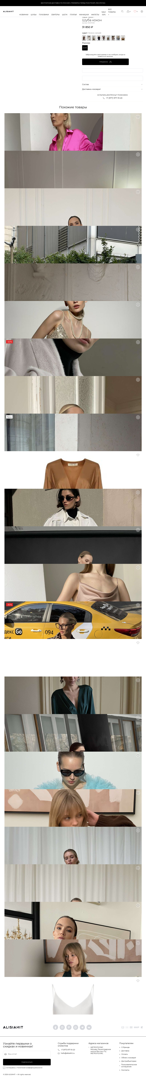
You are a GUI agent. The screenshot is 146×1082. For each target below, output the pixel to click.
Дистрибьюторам (127, 1061)
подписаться (26, 1062)
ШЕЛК (64, 15)
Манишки (84, 15)
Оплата (123, 1054)
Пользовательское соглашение (128, 1066)
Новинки (23, 15)
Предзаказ (105, 62)
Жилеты (95, 15)
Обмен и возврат (127, 1058)
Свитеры (55, 15)
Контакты (124, 1070)
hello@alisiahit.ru (66, 1053)
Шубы (33, 15)
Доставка (124, 1051)
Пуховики (44, 15)
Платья (73, 15)
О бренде (124, 1047)
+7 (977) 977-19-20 (112, 98)
